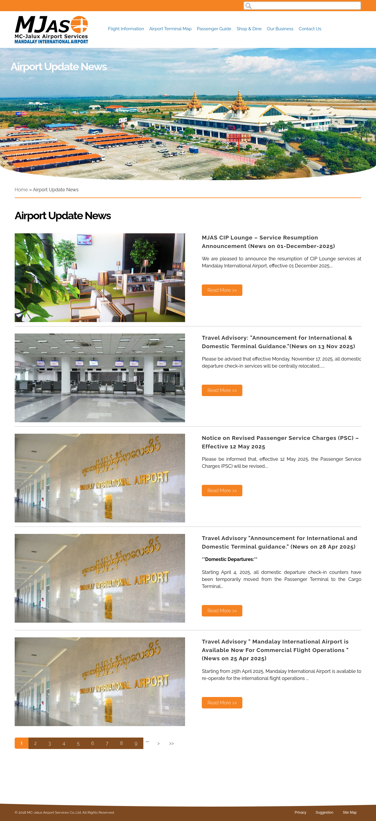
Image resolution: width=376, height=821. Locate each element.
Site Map (350, 812)
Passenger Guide (214, 29)
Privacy (300, 812)
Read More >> (222, 290)
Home (21, 189)
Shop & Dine (249, 29)
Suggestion (324, 812)
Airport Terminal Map (170, 29)
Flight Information (126, 29)
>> (171, 743)
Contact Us (310, 29)
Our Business (280, 29)
